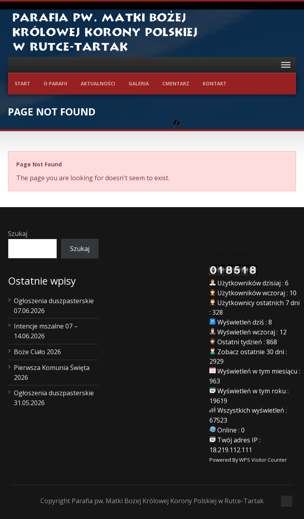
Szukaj (17, 233)
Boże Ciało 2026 (37, 351)
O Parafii (55, 83)
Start (22, 83)
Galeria (139, 83)
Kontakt (214, 83)
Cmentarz (175, 83)
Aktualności (98, 83)
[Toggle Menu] (286, 65)
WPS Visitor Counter (263, 459)
